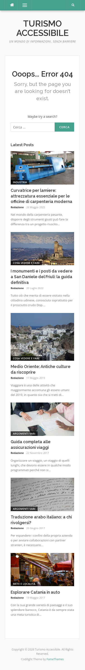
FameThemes (55, 659)
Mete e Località (24, 583)
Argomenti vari (24, 433)
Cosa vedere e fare (26, 263)
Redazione (17, 207)
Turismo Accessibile (42, 28)
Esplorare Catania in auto (35, 592)
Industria (20, 182)
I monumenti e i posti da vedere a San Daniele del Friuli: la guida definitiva (42, 277)
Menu (22, 5)
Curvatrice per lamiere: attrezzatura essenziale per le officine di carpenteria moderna (41, 196)
